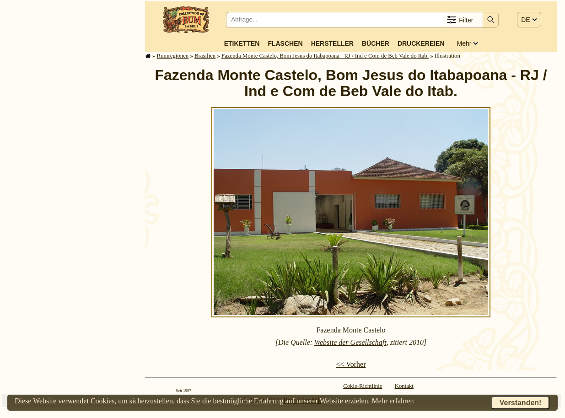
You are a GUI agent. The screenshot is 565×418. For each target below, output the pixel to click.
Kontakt (404, 386)
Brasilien (204, 56)
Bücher (375, 43)
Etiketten (242, 43)
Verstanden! (521, 403)
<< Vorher (351, 364)
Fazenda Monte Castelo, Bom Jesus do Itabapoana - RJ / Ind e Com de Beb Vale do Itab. (325, 56)
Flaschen (285, 43)
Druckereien (421, 43)
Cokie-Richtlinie (362, 386)
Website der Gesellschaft (350, 342)
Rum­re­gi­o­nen (173, 56)
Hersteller (332, 43)
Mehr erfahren (393, 401)
